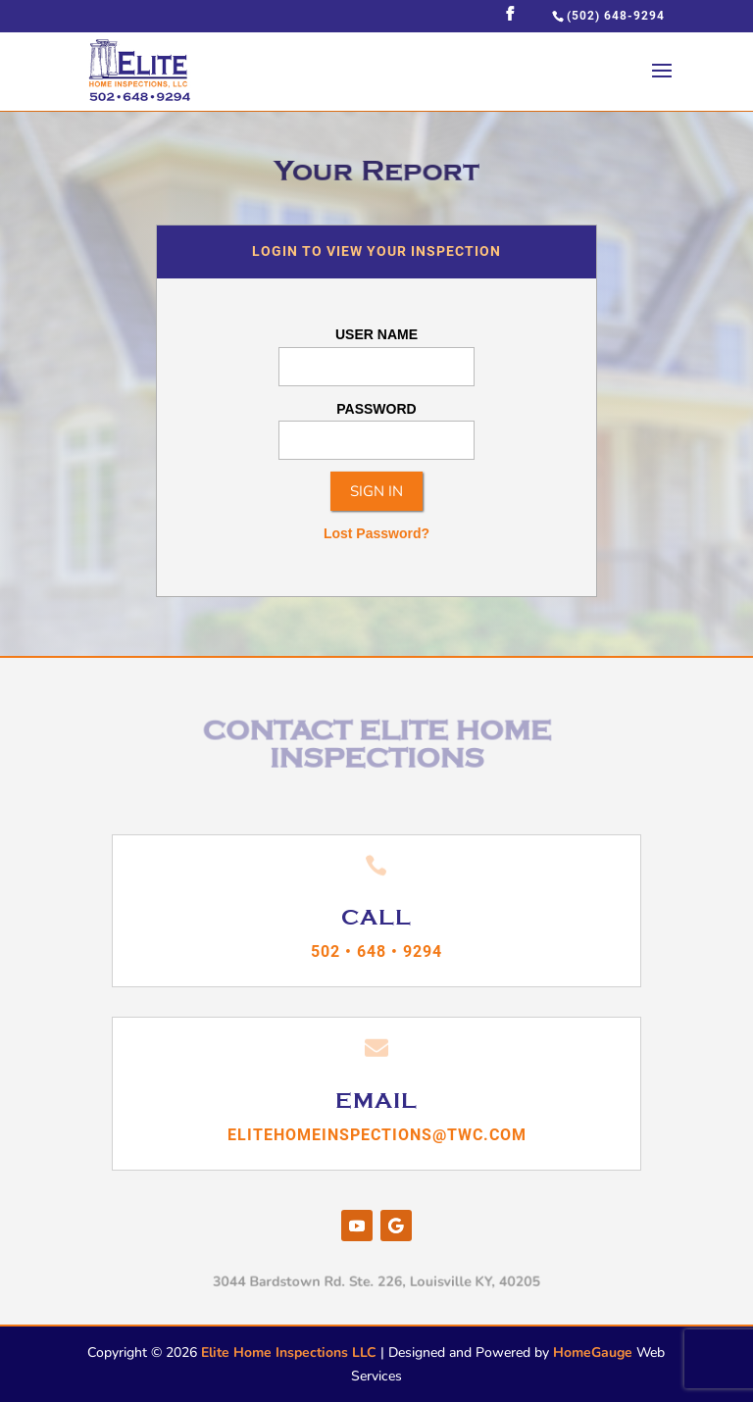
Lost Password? (376, 533)
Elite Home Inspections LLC (288, 1352)
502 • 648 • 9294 (376, 951)
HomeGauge (592, 1352)
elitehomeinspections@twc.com (377, 1135)
